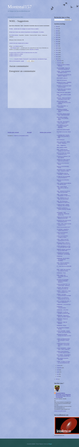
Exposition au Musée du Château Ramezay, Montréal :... (64, 209)
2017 (57, 46)
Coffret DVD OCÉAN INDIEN (63, 129)
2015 (57, 50)
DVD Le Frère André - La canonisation (62, 106)
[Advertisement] (29, 120)
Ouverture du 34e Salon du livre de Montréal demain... (64, 221)
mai (58, 376)
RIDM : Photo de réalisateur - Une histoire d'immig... (63, 263)
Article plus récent (13, 132)
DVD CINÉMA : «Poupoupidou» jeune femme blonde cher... (64, 355)
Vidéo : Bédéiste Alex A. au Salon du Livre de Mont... (63, 198)
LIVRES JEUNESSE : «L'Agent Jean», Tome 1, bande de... (64, 349)
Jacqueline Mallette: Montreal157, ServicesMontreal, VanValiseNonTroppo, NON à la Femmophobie (63, 395)
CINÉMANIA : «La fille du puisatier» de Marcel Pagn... (63, 313)
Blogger (50, 444)
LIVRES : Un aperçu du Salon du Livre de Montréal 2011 (63, 362)
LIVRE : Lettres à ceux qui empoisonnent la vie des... (63, 240)
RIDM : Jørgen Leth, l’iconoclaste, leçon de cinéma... (62, 276)
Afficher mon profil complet (60, 411)
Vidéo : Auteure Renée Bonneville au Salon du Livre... (62, 188)
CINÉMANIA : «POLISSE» (63, 310)
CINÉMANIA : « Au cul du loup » (64, 304)
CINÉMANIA (59, 256)
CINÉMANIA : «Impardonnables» (61, 307)
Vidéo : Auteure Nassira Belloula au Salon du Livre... (64, 184)
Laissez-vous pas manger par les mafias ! (19, 43)
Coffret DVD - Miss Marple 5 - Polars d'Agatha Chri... (63, 122)
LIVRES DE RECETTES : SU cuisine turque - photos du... (63, 285)
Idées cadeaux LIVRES (62, 147)
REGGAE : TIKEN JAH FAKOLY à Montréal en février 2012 (64, 98)
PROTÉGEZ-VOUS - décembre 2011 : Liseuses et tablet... (64, 170)
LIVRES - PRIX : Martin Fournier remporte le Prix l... (64, 224)
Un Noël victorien (14, 35)
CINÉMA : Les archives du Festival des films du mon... (63, 298)
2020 (57, 39)
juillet (58, 372)
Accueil (29, 132)
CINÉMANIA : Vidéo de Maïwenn (62, 323)
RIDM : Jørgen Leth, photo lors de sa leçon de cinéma (63, 270)
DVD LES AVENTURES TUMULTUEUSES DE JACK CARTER (64, 102)
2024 (57, 30)
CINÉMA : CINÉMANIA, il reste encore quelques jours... (64, 291)
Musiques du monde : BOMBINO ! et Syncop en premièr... (64, 83)
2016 (57, 48)
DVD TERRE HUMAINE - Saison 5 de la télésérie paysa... (62, 118)
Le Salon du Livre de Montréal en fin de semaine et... (63, 177)
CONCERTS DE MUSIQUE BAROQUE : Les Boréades (63, 253)
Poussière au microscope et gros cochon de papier (64, 86)
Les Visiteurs (16, 46)
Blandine (32, 49)
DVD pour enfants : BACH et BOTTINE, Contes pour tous (63, 243)
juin (58, 374)
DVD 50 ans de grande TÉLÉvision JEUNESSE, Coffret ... (63, 110)
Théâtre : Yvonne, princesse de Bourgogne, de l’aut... (64, 72)
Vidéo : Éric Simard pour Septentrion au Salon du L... (63, 202)
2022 (57, 35)
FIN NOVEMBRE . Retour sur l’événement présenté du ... (63, 68)
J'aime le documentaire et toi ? (63, 227)
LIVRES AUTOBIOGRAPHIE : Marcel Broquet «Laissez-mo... (63, 340)
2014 (57, 52)
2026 (57, 26)
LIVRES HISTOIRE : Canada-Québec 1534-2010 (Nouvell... (64, 331)
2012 (57, 56)
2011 (57, 59)
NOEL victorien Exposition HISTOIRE (62, 359)
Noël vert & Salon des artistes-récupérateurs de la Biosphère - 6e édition (27, 32)
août (58, 369)
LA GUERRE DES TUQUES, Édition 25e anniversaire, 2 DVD (63, 136)
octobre (59, 365)
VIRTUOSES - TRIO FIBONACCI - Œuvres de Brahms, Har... (63, 214)
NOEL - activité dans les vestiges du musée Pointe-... (64, 150)
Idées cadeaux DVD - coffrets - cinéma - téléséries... (63, 142)
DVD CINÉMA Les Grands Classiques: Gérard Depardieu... (62, 126)
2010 (57, 379)
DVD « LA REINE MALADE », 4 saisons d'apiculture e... (64, 302)
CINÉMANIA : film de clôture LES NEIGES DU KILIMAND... (63, 259)
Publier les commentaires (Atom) (21, 135)
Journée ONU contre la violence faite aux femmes (64, 90)
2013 (57, 54)
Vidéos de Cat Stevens (62, 80)
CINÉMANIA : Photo (61, 273)
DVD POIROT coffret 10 (62, 78)
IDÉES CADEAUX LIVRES (16, 54)
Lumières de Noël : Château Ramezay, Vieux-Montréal (63, 205)
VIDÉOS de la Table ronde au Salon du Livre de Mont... (63, 160)
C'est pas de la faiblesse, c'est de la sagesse (63, 157)
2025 (57, 28)
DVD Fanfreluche (60, 139)
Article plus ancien (45, 132)
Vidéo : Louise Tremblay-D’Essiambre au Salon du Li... (64, 195)
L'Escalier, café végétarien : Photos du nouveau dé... (63, 288)
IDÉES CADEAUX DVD (15, 55)
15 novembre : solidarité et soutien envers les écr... (63, 230)
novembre (59, 62)
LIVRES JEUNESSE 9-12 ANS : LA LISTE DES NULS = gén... (64, 247)
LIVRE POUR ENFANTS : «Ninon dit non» (62, 233)
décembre (59, 60)
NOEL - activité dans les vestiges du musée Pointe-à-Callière (24, 28)
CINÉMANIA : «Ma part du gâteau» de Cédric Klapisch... (64, 316)
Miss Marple (13, 48)
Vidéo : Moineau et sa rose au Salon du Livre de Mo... (63, 192)
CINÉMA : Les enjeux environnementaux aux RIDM (64, 295)
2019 (57, 41)
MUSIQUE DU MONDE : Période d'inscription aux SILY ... (64, 335)
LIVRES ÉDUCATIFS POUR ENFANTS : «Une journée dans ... (63, 345)
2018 (57, 43)
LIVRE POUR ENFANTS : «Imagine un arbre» (62, 236)
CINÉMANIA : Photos (61, 325)
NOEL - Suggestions (61, 145)
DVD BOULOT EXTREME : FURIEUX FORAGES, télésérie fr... (63, 281)
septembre (59, 367)
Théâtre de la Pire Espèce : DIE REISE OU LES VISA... (64, 217)
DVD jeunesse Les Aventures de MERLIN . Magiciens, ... (64, 75)
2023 (57, 33)
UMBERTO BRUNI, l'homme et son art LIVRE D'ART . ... (64, 250)
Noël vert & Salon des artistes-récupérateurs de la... (63, 153)
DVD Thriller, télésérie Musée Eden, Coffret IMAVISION (63, 114)
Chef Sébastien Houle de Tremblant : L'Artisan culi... (63, 174)
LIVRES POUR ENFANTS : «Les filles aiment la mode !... (64, 352)
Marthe (37, 49)
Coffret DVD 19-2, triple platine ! (64, 92)
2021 (57, 37)
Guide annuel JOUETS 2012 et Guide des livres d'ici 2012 (23, 52)
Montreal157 (20, 6)
